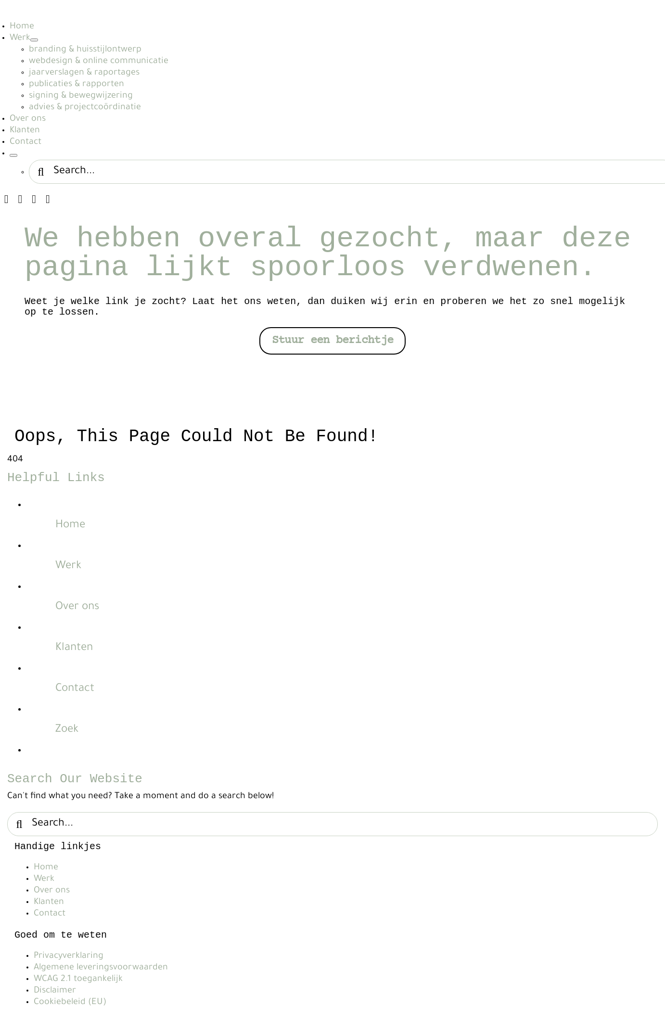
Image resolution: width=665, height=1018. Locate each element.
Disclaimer (55, 991)
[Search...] (332, 824)
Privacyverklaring (68, 956)
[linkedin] (20, 199)
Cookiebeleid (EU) (70, 1002)
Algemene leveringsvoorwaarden (101, 968)
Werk (68, 566)
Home (70, 526)
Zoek (66, 730)
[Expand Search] (13, 155)
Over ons (77, 607)
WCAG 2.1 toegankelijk (78, 979)
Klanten (74, 648)
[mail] (34, 199)
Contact (74, 689)
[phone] (48, 199)
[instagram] (6, 199)
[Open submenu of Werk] (34, 39)
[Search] (41, 172)
